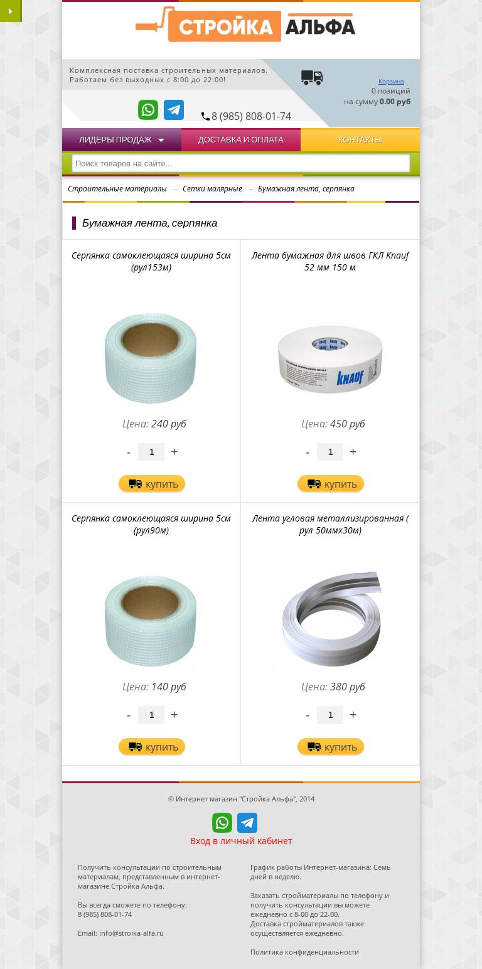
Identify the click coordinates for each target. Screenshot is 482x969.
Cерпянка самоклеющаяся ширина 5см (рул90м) (151, 524)
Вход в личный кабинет (241, 841)
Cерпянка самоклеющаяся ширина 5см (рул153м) (151, 261)
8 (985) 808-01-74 (251, 116)
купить (162, 484)
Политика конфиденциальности (304, 951)
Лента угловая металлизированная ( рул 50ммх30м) (330, 524)
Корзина (391, 81)
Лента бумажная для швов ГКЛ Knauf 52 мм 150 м (330, 261)
